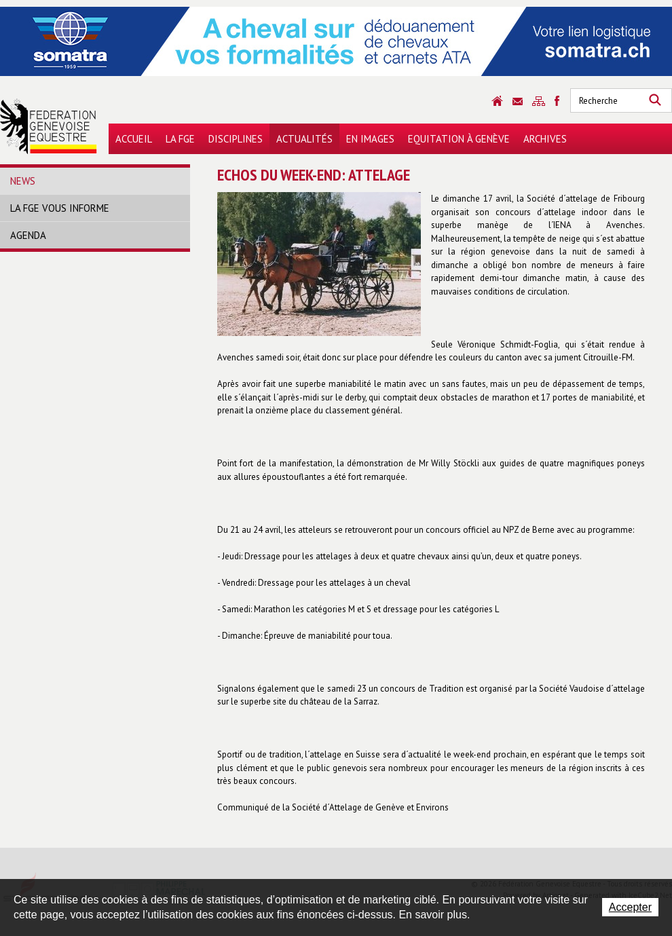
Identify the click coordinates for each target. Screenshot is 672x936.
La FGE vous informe (59, 208)
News (22, 180)
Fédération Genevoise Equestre (48, 126)
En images (370, 138)
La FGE (180, 138)
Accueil (133, 138)
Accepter (630, 907)
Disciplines (235, 138)
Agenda (28, 235)
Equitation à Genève (459, 138)
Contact (517, 101)
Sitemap (538, 101)
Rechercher (655, 100)
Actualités (304, 138)
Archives (545, 138)
